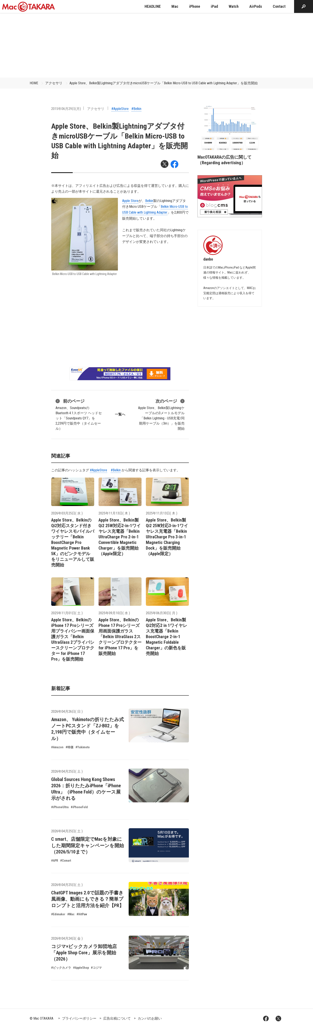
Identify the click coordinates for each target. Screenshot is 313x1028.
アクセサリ (53, 83)
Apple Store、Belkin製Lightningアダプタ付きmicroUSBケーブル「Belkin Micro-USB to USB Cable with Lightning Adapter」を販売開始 (163, 83)
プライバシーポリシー (79, 1018)
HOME (34, 83)
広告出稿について (117, 1018)
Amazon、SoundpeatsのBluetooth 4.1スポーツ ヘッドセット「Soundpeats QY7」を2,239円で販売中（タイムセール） (79, 414)
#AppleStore (120, 109)
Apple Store (130, 201)
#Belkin (136, 109)
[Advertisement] (157, 45)
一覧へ (120, 414)
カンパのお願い (150, 1018)
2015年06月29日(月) (66, 109)
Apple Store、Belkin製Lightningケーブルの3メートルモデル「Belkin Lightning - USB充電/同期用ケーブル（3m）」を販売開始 (161, 414)
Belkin (149, 201)
